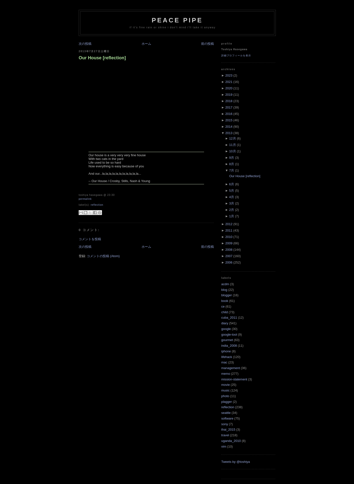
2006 (228, 262)
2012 (228, 224)
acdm (225, 284)
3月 (231, 203)
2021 (228, 82)
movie (225, 385)
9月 (231, 157)
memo (225, 373)
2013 (228, 133)
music (225, 390)
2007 (228, 256)
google (226, 329)
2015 (228, 120)
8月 (231, 164)
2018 (228, 101)
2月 (231, 210)
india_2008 (229, 345)
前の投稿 (207, 44)
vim (223, 446)
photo (225, 396)
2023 (228, 75)
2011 (228, 230)
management (230, 368)
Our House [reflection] (102, 57)
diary (224, 323)
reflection (97, 204)
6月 (231, 184)
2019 (228, 94)
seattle (226, 413)
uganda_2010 (231, 441)
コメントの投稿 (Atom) (103, 256)
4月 (231, 197)
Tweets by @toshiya (235, 462)
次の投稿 (85, 44)
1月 (231, 216)
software (227, 418)
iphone (226, 351)
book (224, 301)
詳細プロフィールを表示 (236, 55)
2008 (228, 249)
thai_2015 (228, 429)
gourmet (227, 340)
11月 (232, 145)
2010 (228, 237)
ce (223, 306)
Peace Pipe (177, 20)
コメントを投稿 (90, 239)
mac (224, 362)
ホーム (146, 44)
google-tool (229, 334)
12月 (232, 138)
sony (224, 424)
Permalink (85, 199)
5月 (231, 190)
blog (224, 290)
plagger (226, 402)
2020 (228, 88)
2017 (228, 107)
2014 (228, 126)
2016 (228, 114)
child (224, 312)
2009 (228, 243)
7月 (231, 170)
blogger (226, 295)
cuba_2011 (229, 317)
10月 (232, 151)
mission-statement (234, 379)
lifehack (226, 357)
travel (225, 435)
